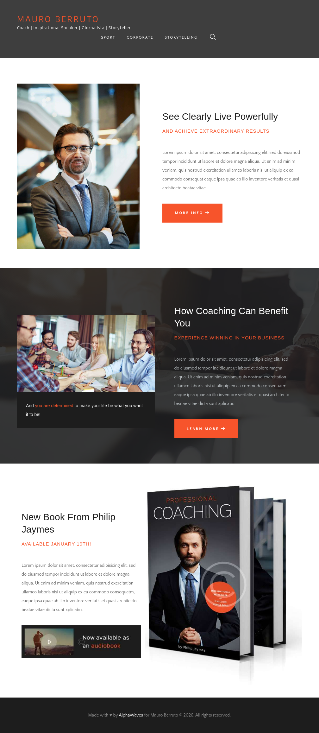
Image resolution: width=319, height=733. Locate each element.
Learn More (203, 429)
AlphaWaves (131, 715)
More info (189, 213)
